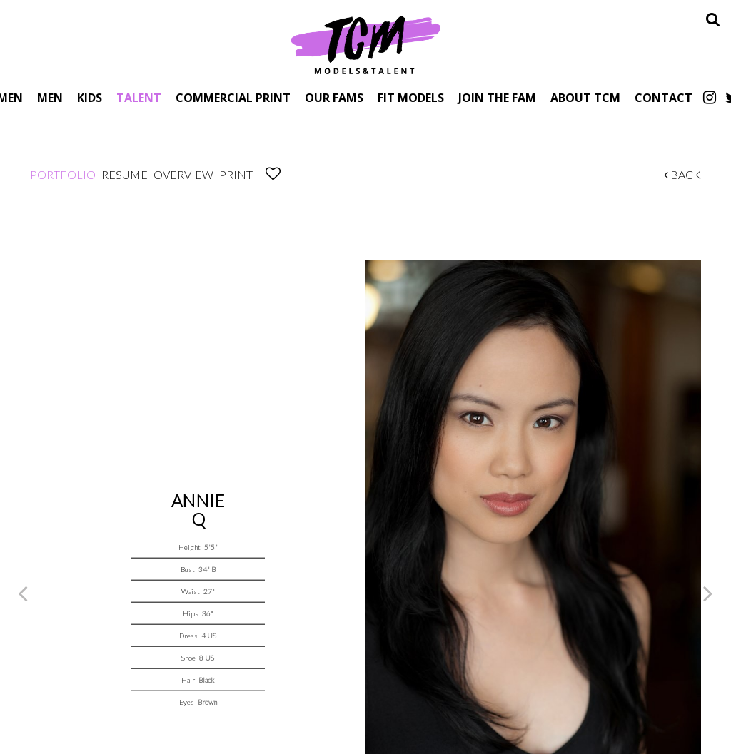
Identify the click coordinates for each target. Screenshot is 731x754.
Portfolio (63, 174)
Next (708, 593)
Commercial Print (233, 97)
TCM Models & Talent (365, 44)
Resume (124, 174)
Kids (89, 97)
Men (50, 97)
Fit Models (411, 97)
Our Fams (334, 97)
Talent (138, 97)
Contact (663, 97)
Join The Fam (497, 97)
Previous (23, 593)
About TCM (585, 97)
